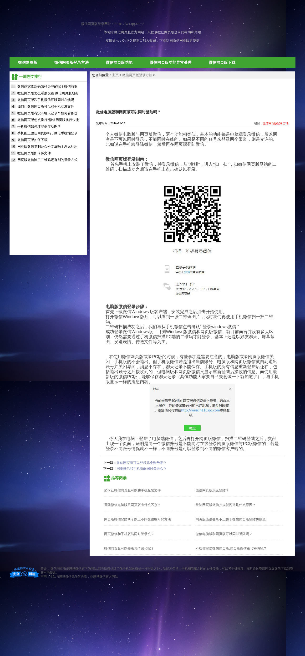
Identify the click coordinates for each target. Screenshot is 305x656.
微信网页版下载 (222, 62)
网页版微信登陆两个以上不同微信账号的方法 (137, 519)
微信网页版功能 (119, 62)
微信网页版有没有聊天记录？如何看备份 (47, 113)
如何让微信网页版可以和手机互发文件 (45, 106)
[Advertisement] (152, 619)
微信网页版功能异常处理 (171, 62)
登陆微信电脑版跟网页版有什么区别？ (132, 504)
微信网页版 (122, 32)
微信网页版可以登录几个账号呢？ (142, 463)
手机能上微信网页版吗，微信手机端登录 (47, 133)
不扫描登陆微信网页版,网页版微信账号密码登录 (231, 548)
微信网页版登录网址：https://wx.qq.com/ (112, 23)
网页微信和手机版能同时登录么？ (142, 469)
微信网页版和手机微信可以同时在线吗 (45, 99)
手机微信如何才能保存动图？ (39, 126)
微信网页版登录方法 (71, 62)
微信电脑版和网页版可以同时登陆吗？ (224, 533)
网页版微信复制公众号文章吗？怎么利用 (47, 146)
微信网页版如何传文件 (34, 153)
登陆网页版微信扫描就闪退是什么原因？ (226, 504)
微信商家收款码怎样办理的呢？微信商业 (47, 86)
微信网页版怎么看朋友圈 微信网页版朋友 (47, 93)
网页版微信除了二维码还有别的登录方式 (47, 159)
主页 (115, 75)
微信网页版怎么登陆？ (212, 490)
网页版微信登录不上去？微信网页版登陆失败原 (231, 519)
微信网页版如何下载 (32, 139)
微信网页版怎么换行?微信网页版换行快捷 (48, 119)
